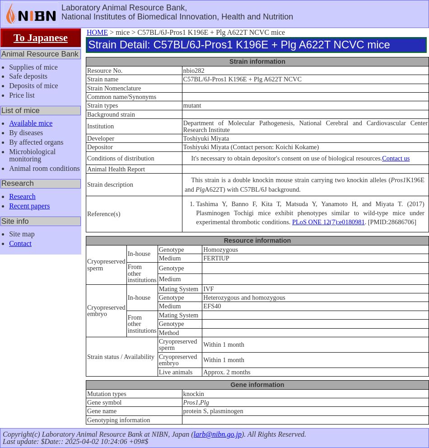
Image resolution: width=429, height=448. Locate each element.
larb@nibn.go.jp (218, 434)
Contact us (396, 158)
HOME (97, 32)
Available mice (30, 123)
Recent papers (29, 206)
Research (22, 196)
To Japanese (41, 37)
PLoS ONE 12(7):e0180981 (328, 222)
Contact (20, 243)
